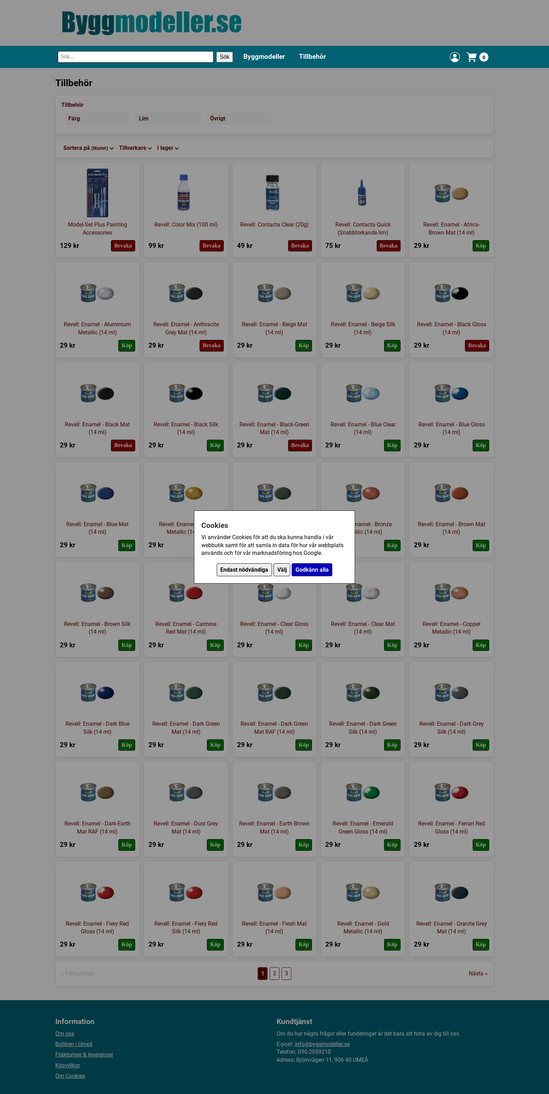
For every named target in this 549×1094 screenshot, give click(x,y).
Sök (225, 57)
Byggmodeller (264, 57)
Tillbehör (312, 57)
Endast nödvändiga (244, 569)
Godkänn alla (312, 569)
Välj (282, 569)
